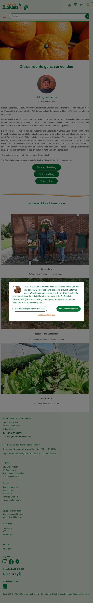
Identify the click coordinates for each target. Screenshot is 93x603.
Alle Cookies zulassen (68, 309)
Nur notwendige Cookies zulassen (30, 309)
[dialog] (46, 301)
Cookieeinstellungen (46, 315)
